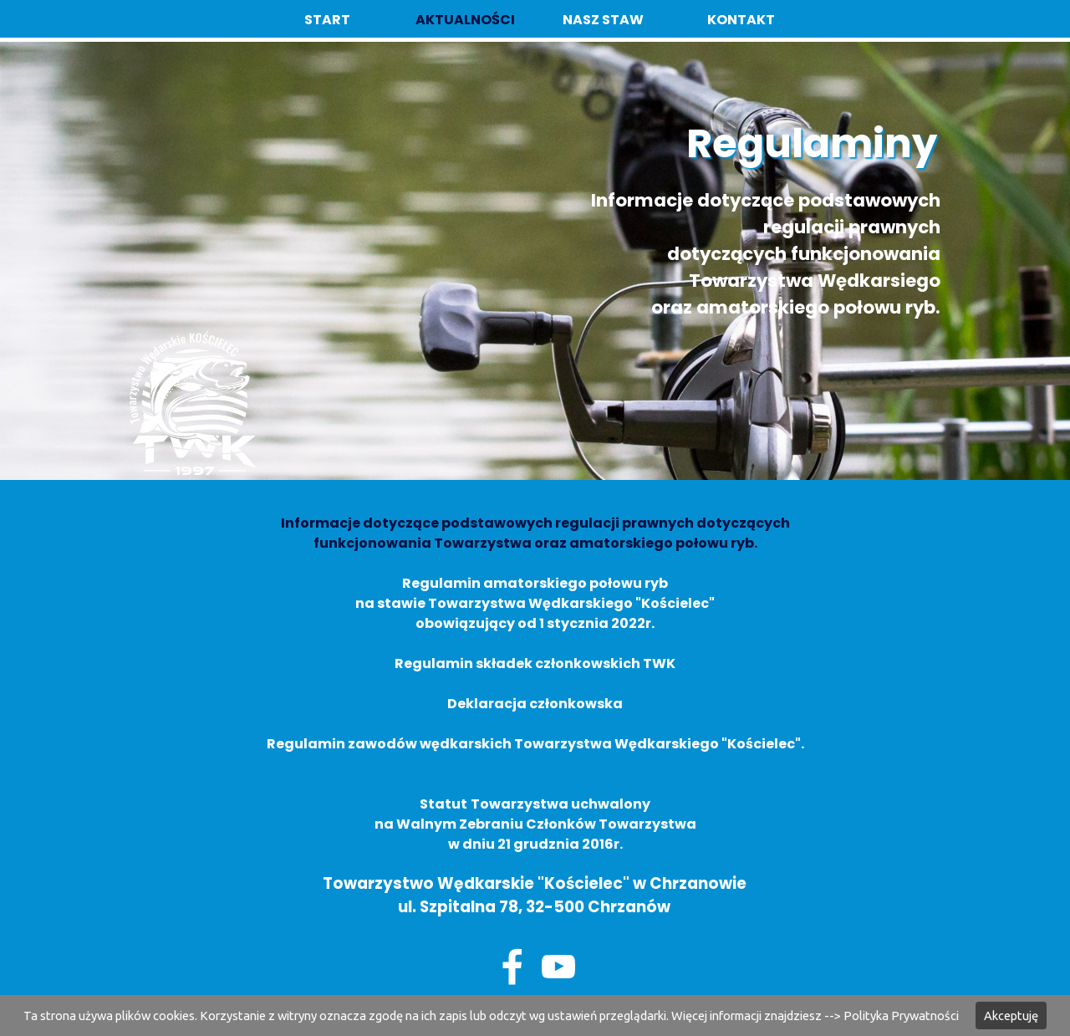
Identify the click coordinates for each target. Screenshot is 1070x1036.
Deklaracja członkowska (535, 703)
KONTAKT (741, 19)
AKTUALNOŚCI (465, 19)
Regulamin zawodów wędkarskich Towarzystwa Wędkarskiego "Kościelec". (535, 743)
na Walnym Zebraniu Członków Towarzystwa (535, 824)
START (327, 19)
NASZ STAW (603, 19)
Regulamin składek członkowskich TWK (535, 663)
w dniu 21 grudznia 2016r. (535, 844)
